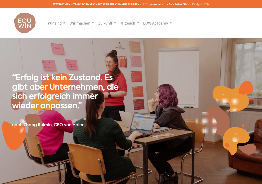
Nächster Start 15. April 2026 (190, 4)
